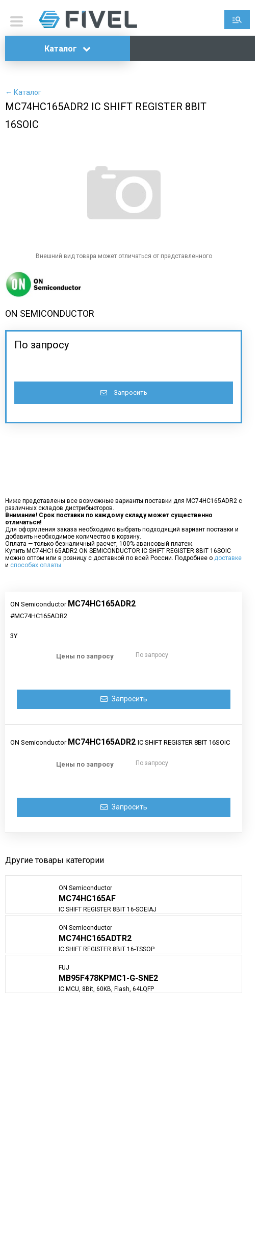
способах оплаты (35, 565)
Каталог (67, 49)
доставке (228, 558)
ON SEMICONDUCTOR (49, 313)
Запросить (123, 392)
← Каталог (23, 92)
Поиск (237, 19)
